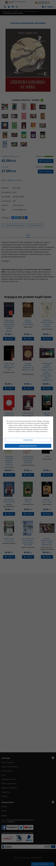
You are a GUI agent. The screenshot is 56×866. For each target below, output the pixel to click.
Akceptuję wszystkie (28, 446)
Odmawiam (28, 440)
